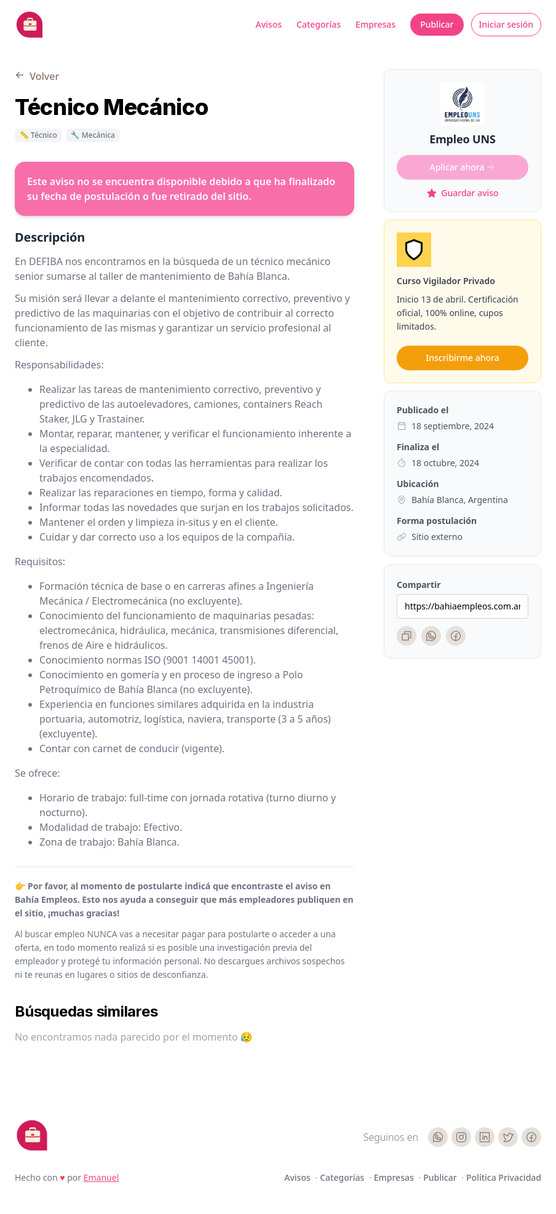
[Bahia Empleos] (29, 24)
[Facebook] (456, 636)
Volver (37, 76)
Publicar (436, 24)
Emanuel (101, 1177)
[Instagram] (461, 1137)
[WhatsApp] (431, 636)
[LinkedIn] (484, 1137)
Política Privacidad (503, 1177)
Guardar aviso (462, 193)
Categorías (318, 24)
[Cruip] (32, 1135)
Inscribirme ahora (462, 357)
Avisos (269, 24)
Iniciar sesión (506, 24)
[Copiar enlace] (406, 636)
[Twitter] (508, 1137)
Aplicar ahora (463, 167)
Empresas (375, 24)
